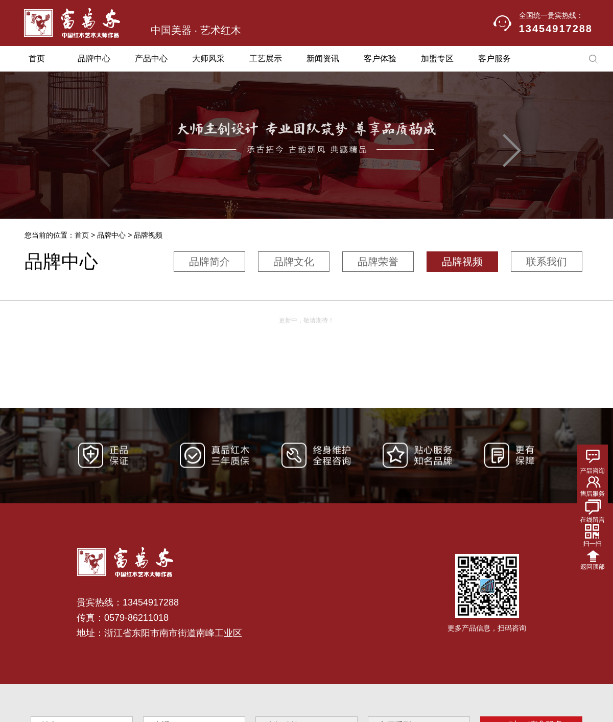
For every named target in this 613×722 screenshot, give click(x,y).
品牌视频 (462, 261)
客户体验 (380, 58)
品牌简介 (209, 261)
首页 (37, 58)
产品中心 (151, 58)
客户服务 (494, 58)
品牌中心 (94, 58)
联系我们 (546, 261)
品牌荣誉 (378, 261)
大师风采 (208, 58)
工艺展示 (265, 58)
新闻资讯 (322, 58)
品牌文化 (293, 261)
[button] (512, 150)
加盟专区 (437, 58)
